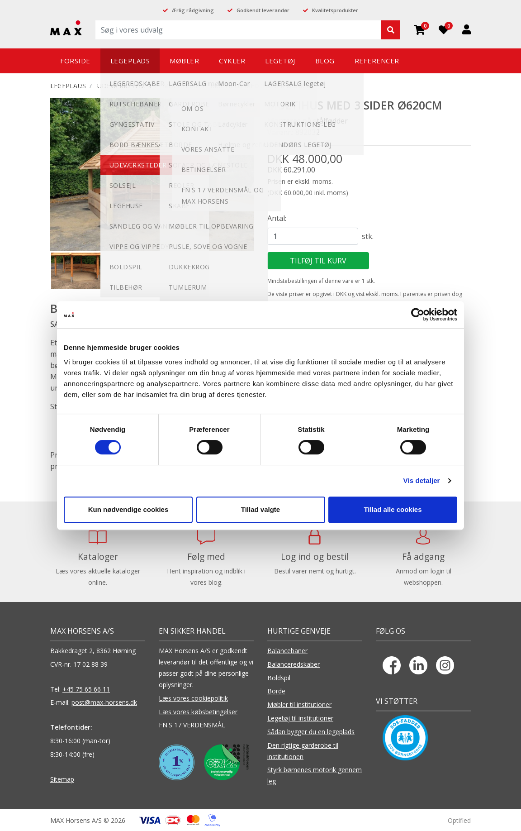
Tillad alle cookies (393, 509)
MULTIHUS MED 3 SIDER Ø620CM (261, 85)
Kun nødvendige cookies (128, 509)
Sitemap (62, 779)
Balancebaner (287, 650)
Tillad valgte (260, 509)
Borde (276, 691)
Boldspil (278, 677)
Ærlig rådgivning (193, 10)
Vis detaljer (421, 480)
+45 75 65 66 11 (86, 689)
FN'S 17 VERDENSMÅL (192, 725)
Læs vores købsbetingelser (198, 711)
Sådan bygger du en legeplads (311, 731)
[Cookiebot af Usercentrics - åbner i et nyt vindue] (417, 314)
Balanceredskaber (293, 664)
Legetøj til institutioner (300, 718)
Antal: (276, 218)
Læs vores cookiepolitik (193, 698)
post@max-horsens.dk (104, 702)
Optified (459, 820)
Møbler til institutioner (299, 704)
